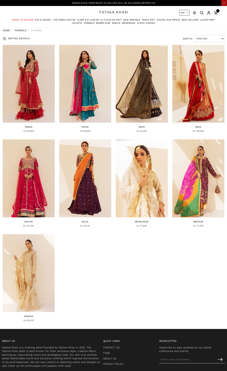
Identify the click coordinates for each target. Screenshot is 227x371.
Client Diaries (146, 21)
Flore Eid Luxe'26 (88, 18)
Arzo (140, 122)
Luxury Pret (207, 18)
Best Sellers (190, 18)
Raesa (34, 122)
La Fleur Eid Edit (111, 18)
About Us (117, 345)
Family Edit (148, 18)
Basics (116, 21)
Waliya (34, 212)
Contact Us (119, 333)
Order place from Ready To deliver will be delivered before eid (113, 3)
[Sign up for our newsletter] (197, 346)
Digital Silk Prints (168, 18)
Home (13, 30)
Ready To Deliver (23, 18)
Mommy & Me (103, 21)
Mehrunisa (140, 212)
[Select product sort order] (203, 39)
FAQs (114, 339)
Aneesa (33, 301)
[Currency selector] (184, 13)
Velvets (77, 21)
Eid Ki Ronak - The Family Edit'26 (55, 18)
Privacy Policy (121, 350)
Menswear (128, 21)
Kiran (87, 122)
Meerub (193, 212)
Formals (89, 21)
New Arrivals (131, 18)
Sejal (86, 212)
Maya (193, 122)
